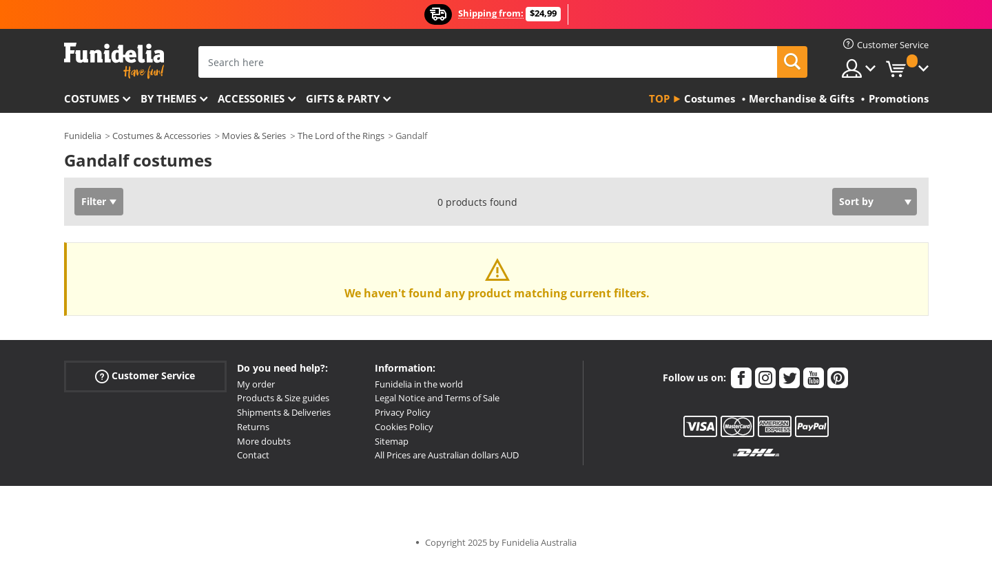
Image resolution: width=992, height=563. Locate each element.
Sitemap (392, 441)
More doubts (264, 441)
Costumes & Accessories (161, 135)
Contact (253, 455)
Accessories (251, 98)
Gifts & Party (343, 98)
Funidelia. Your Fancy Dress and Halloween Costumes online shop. (114, 61)
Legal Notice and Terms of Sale (437, 398)
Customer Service (145, 375)
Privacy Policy (403, 412)
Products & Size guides (283, 398)
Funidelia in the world (419, 384)
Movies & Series (254, 135)
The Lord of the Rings (341, 135)
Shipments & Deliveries (284, 412)
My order (256, 384)
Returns (253, 427)
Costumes (91, 98)
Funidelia (82, 135)
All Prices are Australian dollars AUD (447, 455)
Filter (93, 201)
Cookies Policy (404, 427)
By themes (168, 98)
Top (659, 98)
